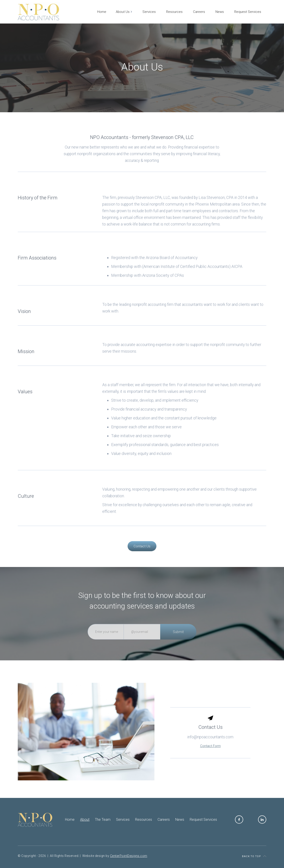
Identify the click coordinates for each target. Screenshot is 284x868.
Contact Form (210, 756)
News (179, 819)
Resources (143, 819)
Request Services (203, 819)
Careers (164, 819)
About (84, 819)
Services (123, 819)
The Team (102, 819)
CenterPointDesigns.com (128, 856)
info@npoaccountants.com (210, 746)
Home (70, 819)
